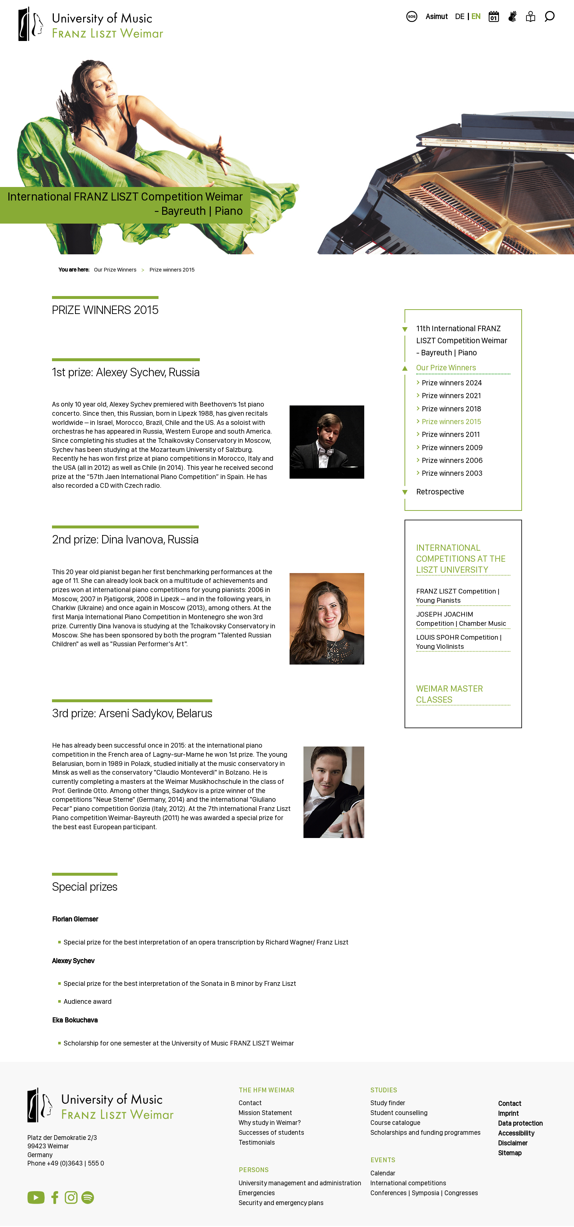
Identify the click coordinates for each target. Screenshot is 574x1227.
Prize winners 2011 (447, 434)
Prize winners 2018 (448, 408)
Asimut (437, 16)
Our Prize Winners (115, 269)
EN (475, 16)
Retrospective (437, 490)
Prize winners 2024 (448, 382)
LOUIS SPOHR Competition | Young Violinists (456, 652)
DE (459, 16)
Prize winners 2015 (172, 269)
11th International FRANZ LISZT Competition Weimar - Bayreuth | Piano (457, 340)
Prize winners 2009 (448, 446)
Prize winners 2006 (448, 459)
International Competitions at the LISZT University (457, 557)
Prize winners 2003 (448, 472)
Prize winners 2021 (448, 395)
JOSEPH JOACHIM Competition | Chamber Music (450, 623)
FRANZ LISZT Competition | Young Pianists (456, 595)
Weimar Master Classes (446, 704)
